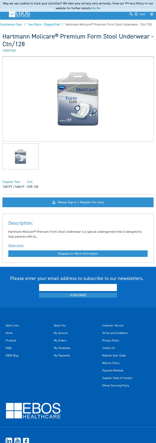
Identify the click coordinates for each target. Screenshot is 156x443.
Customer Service (113, 325)
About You (60, 325)
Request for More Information (78, 254)
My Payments (62, 355)
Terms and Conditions (115, 333)
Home (9, 333)
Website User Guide (114, 355)
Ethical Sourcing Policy (115, 385)
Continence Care (11, 25)
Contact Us (108, 348)
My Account (60, 333)
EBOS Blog (12, 355)
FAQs (9, 348)
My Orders (60, 340)
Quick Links (12, 325)
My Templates (62, 348)
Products (11, 340)
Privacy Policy (110, 340)
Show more (16, 245)
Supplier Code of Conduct (117, 378)
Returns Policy (110, 363)
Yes (93, 8)
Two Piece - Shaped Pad (44, 25)
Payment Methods (113, 370)
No (98, 8)
